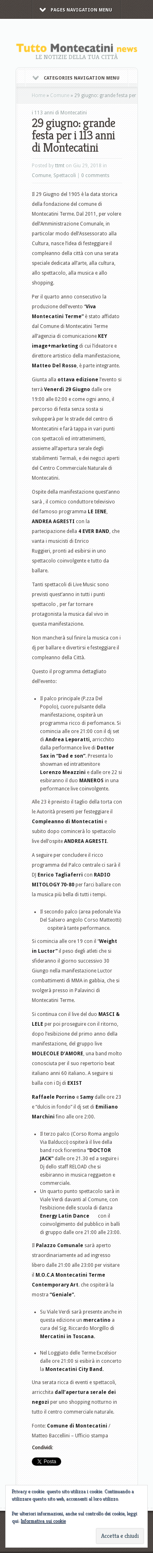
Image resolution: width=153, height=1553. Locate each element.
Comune (59, 95)
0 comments (95, 175)
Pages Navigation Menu (76, 10)
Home (38, 95)
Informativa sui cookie (43, 1521)
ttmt (59, 166)
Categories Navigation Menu (76, 78)
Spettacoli (64, 175)
